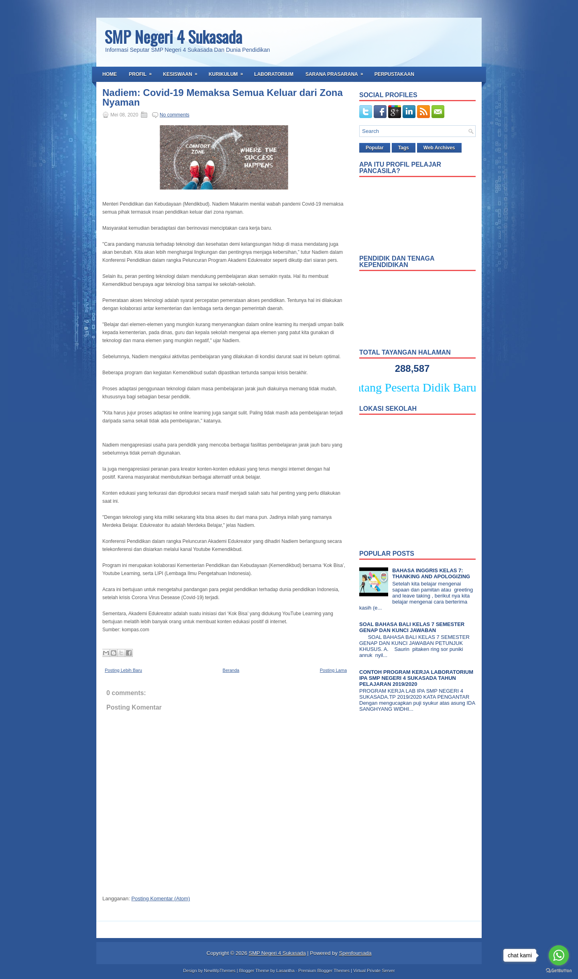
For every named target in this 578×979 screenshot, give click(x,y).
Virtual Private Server (374, 970)
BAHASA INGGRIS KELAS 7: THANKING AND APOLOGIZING (431, 573)
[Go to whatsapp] (559, 955)
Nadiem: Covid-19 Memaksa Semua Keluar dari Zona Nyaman (222, 97)
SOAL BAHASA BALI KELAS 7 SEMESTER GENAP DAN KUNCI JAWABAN (411, 627)
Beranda (231, 670)
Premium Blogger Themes (324, 970)
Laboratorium (273, 74)
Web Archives (439, 148)
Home (109, 74)
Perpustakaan (394, 74)
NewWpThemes (219, 970)
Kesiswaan (183, 72)
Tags (403, 148)
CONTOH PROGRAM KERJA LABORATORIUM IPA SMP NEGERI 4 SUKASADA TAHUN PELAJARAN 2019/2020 (416, 678)
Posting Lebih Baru (123, 670)
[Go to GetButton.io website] (559, 970)
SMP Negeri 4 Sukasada (173, 36)
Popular (375, 148)
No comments (174, 115)
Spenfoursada (355, 953)
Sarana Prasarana (336, 72)
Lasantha (285, 970)
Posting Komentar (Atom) (160, 898)
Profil (143, 72)
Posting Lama (333, 670)
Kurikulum (228, 72)
